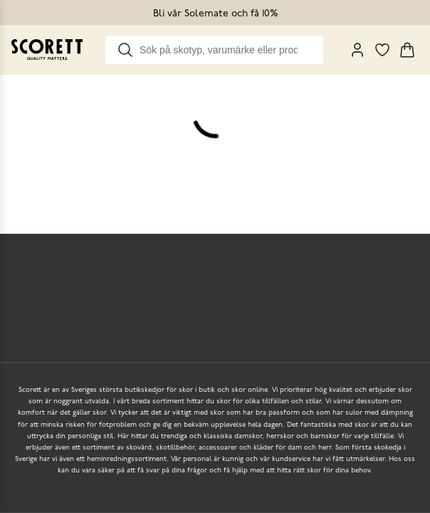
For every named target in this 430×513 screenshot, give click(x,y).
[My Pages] (357, 49)
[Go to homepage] (47, 49)
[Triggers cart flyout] (407, 49)
